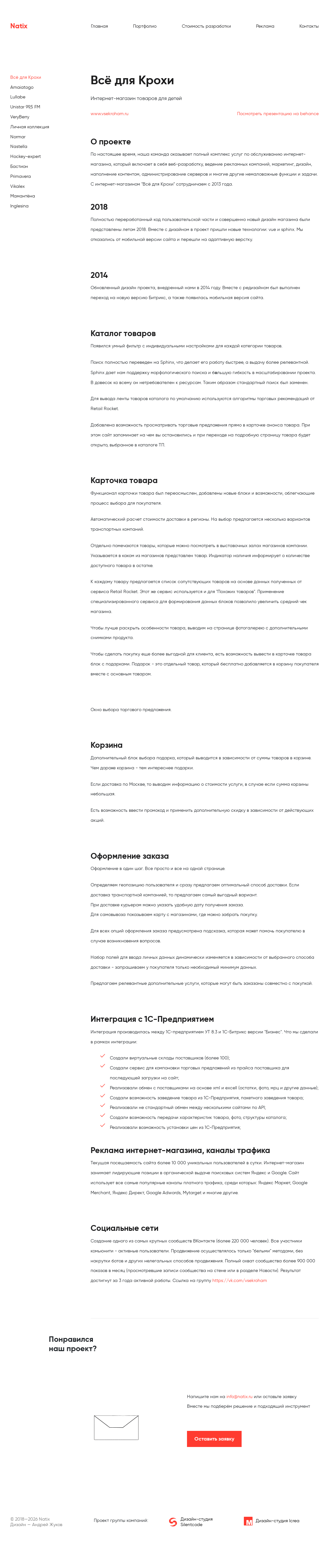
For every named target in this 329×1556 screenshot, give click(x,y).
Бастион (19, 166)
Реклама (265, 26)
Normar (17, 137)
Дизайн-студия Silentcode (191, 1522)
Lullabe (17, 97)
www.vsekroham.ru (110, 113)
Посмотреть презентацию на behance (278, 113)
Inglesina (19, 206)
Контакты (309, 26)
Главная (99, 26)
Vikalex (17, 186)
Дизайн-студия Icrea (271, 1521)
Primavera (20, 176)
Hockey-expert (25, 156)
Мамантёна (22, 196)
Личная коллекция (29, 127)
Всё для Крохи (25, 77)
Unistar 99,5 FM (25, 107)
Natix (19, 26)
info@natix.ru (240, 1396)
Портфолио (144, 26)
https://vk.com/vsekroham (239, 1280)
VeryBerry (19, 117)
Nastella (18, 146)
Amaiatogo (21, 87)
